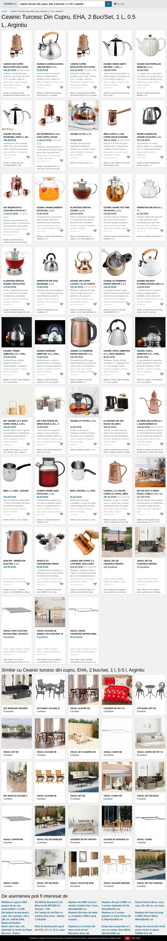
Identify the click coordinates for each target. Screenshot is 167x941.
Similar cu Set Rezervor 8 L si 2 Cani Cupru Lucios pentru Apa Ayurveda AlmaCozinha (48, 168)
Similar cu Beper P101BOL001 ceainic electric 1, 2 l (148, 164)
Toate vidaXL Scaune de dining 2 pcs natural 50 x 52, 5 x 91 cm (49, 661)
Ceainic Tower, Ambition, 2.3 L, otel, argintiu (14, 354)
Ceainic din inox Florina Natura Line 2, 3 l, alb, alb (150, 284)
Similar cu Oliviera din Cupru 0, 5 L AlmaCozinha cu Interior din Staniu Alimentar (150, 452)
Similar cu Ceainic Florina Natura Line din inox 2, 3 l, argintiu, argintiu (49, 95)
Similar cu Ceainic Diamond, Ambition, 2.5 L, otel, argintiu (47, 381)
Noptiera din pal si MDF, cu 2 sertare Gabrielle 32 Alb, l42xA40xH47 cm (116, 905)
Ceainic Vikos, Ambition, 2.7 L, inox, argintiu (117, 352)
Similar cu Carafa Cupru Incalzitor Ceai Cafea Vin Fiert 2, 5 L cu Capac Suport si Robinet (83, 95)
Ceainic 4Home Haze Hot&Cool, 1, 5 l (48, 492)
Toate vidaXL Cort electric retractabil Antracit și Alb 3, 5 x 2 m (16, 661)
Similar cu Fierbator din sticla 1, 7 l (150, 236)
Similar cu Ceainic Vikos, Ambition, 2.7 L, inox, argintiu (117, 381)
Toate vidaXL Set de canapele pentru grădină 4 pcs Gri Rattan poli (149, 592)
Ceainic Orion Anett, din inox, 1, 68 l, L (115, 65)
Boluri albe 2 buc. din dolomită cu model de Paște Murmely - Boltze (16, 930)
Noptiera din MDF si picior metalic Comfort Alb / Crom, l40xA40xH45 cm (83, 905)
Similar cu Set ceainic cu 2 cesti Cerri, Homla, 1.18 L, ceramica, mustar (15, 452)
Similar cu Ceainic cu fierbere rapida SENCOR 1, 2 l (115, 311)
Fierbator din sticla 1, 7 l (150, 209)
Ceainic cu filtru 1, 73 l (83, 421)
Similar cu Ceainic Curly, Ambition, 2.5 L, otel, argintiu (150, 381)
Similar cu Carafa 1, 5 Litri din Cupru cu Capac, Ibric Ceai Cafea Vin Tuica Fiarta (116, 522)
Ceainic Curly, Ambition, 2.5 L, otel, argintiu (148, 354)
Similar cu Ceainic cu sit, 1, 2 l (81, 163)
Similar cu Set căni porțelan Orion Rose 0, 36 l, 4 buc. (49, 451)
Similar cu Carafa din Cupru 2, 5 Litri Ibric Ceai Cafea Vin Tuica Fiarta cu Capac (82, 592)
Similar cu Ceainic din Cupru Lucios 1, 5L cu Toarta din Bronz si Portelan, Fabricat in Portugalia (83, 312)
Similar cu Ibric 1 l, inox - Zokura (15, 520)
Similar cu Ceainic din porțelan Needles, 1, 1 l (148, 94)
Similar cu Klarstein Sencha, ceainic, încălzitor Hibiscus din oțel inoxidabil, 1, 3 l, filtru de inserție (16, 312)
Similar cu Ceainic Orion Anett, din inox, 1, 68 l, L (117, 94)
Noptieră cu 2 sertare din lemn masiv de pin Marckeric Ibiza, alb (81, 930)
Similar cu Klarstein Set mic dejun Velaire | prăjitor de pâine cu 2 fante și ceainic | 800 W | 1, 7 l (117, 452)
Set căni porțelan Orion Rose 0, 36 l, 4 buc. (48, 424)
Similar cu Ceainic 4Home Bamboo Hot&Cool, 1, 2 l (50, 237)
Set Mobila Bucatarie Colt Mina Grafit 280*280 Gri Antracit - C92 (49, 905)
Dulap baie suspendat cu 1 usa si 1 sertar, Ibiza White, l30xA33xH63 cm (116, 930)
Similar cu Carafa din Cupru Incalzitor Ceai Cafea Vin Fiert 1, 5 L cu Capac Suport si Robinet (16, 95)
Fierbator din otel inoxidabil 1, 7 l (47, 282)
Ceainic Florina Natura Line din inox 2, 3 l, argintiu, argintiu (50, 67)
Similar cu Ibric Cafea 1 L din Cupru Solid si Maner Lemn (117, 164)
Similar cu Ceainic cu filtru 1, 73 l (82, 450)
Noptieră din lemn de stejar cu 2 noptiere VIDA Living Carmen (83, 916)
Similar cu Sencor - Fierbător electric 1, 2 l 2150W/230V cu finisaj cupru (16, 592)
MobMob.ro (10, 4)
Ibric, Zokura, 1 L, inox (82, 491)
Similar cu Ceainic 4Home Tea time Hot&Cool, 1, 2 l (117, 237)
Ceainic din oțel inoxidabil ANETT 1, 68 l (16, 135)
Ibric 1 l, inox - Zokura (16, 491)
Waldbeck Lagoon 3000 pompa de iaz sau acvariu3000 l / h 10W (14, 905)
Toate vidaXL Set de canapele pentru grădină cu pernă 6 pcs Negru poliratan (115, 592)
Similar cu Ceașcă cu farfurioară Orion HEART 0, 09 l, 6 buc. (49, 591)
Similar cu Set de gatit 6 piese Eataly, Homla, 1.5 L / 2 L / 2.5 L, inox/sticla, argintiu (149, 522)
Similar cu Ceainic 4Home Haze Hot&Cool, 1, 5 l (48, 521)
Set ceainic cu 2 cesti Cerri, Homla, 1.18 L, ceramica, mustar (15, 424)
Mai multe (135, 938)
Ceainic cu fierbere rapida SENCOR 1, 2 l (115, 282)
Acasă (4, 11)
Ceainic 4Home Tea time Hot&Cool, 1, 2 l (116, 209)
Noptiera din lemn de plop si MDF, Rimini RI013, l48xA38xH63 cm (149, 916)
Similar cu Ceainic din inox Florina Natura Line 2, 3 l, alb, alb (150, 311)
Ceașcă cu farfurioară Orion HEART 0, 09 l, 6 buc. (48, 564)
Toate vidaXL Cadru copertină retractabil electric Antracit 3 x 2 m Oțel (83, 662)
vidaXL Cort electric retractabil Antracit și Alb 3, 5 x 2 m (15, 634)
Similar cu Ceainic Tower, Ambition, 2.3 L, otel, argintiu (16, 381)
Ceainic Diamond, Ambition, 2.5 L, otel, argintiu (48, 354)
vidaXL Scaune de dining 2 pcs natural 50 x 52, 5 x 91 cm (50, 634)
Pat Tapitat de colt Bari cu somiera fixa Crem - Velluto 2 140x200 (49, 916)
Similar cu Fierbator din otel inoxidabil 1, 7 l (47, 311)
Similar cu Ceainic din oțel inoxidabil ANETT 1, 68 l (13, 164)
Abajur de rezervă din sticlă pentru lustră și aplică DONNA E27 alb (150, 930)
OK (127, 938)
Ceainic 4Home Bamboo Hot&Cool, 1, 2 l (49, 209)
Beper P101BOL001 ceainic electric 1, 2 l (149, 135)
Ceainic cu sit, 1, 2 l (80, 134)
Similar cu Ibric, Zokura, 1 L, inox (82, 520)
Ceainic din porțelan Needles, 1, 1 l (149, 65)
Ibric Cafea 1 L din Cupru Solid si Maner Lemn (116, 137)
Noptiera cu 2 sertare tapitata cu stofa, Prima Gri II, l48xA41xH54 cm (116, 916)
